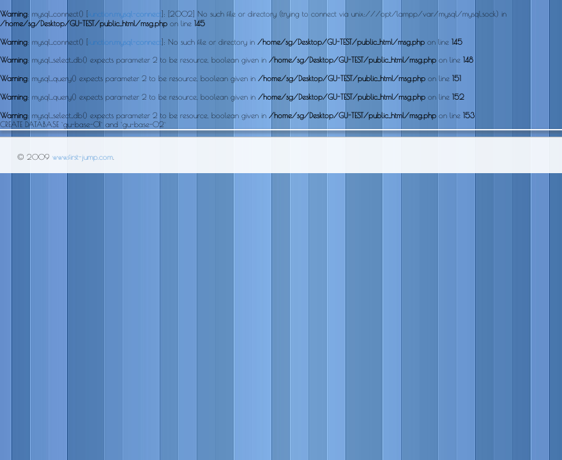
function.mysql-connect (125, 13)
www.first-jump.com (82, 156)
